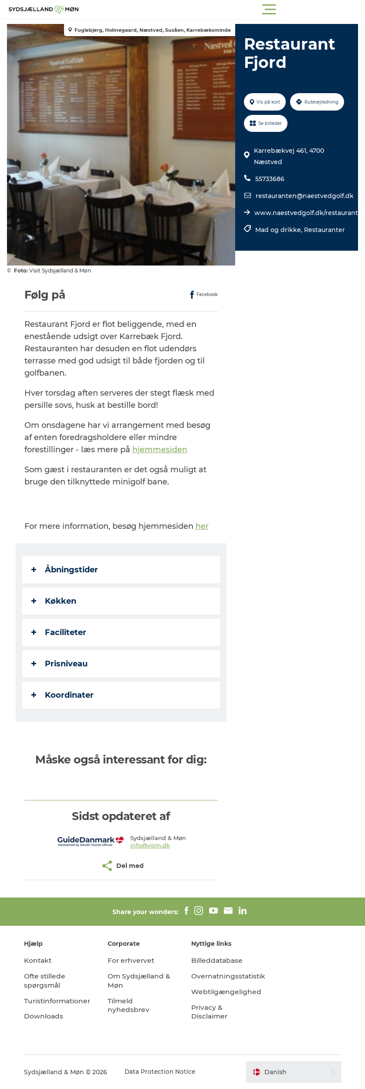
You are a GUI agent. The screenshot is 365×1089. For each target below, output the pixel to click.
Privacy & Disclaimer (210, 1012)
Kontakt (42, 960)
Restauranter (324, 230)
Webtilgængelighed (226, 992)
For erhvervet (134, 960)
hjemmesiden (161, 449)
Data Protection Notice (165, 1072)
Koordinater (64, 695)
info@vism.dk (151, 845)
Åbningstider (66, 570)
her (203, 526)
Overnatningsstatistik (229, 976)
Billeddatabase (217, 960)
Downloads (48, 1016)
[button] (221, 9)
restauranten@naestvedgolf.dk (304, 196)
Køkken (55, 601)
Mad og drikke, (279, 230)
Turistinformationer (63, 1001)
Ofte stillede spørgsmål (49, 980)
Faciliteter (60, 632)
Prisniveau (61, 664)
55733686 (269, 179)
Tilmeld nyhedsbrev (131, 1005)
